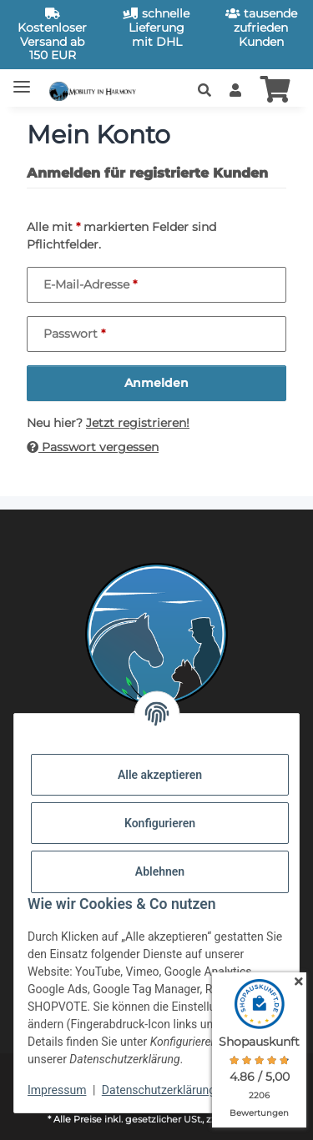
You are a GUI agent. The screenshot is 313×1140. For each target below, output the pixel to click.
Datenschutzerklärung (158, 1090)
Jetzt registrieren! (137, 422)
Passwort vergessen (93, 446)
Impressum (57, 1090)
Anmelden (156, 382)
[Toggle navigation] (21, 79)
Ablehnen (159, 871)
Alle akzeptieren (160, 774)
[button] (204, 91)
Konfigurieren (159, 823)
